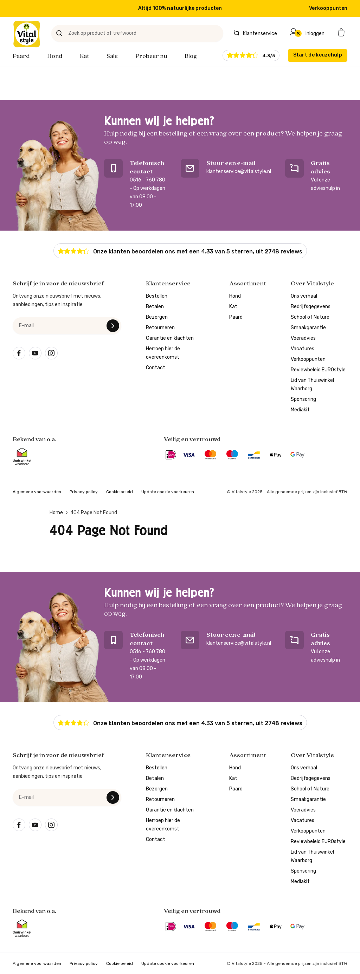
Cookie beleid (119, 491)
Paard (21, 56)
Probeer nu (151, 56)
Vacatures (302, 349)
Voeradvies (303, 338)
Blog (191, 56)
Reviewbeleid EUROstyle (318, 370)
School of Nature (310, 317)
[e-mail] (67, 325)
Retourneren (160, 328)
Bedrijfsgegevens (310, 307)
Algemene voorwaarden (37, 491)
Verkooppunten (328, 8)
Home (56, 513)
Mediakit (300, 410)
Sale (112, 56)
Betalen (155, 307)
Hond (54, 56)
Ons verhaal (304, 296)
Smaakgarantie (308, 328)
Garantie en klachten (170, 338)
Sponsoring (303, 399)
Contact (155, 368)
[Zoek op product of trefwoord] (137, 33)
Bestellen (156, 296)
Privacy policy (84, 491)
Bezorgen (157, 317)
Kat (84, 56)
